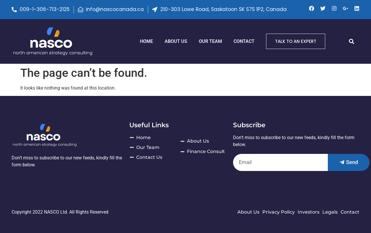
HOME (146, 41)
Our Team (210, 41)
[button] (352, 41)
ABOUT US (176, 41)
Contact (244, 41)
